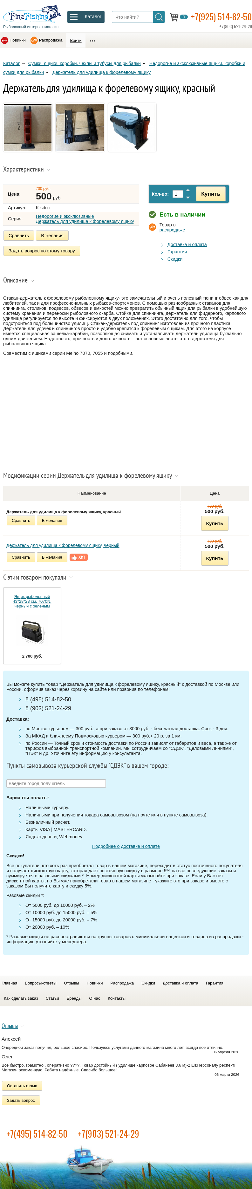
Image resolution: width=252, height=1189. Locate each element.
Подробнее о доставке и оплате (126, 846)
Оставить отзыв (22, 1085)
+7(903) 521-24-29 (108, 1133)
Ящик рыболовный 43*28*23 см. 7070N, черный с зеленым (32, 601)
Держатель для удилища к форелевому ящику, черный (62, 545)
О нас (94, 998)
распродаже (172, 229)
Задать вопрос (21, 1100)
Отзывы (71, 983)
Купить (210, 194)
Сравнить (19, 235)
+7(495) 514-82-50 (37, 1133)
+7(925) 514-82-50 (221, 16)
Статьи (52, 998)
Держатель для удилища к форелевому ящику (101, 72)
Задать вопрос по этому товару (42, 250)
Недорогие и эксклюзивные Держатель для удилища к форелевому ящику (85, 219)
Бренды (74, 998)
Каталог (11, 63)
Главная (9, 983)
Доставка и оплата (187, 244)
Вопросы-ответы (40, 983)
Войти (75, 40)
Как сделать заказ (21, 998)
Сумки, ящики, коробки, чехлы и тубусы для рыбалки (84, 63)
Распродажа (51, 40)
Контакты (117, 998)
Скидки (174, 259)
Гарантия (177, 251)
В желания (52, 235)
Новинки (18, 40)
